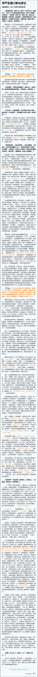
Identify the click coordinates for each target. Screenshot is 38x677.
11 (22, 669)
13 (26, 669)
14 (28, 669)
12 (24, 669)
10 (20, 669)
